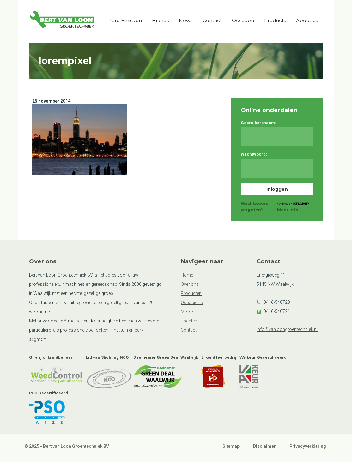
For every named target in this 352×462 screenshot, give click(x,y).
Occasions (192, 302)
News (185, 20)
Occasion (243, 20)
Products (275, 20)
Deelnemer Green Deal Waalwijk (165, 357)
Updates (189, 320)
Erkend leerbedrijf (219, 357)
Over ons (190, 284)
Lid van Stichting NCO (107, 357)
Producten (191, 293)
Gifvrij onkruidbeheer (51, 357)
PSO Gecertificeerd (48, 393)
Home (187, 275)
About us (307, 20)
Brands (160, 20)
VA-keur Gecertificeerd (263, 357)
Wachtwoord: (254, 154)
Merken (188, 311)
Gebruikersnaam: (258, 122)
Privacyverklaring (307, 446)
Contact (212, 20)
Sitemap (231, 446)
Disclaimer (264, 446)
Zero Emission (125, 20)
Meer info (287, 209)
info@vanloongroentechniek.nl (287, 329)
